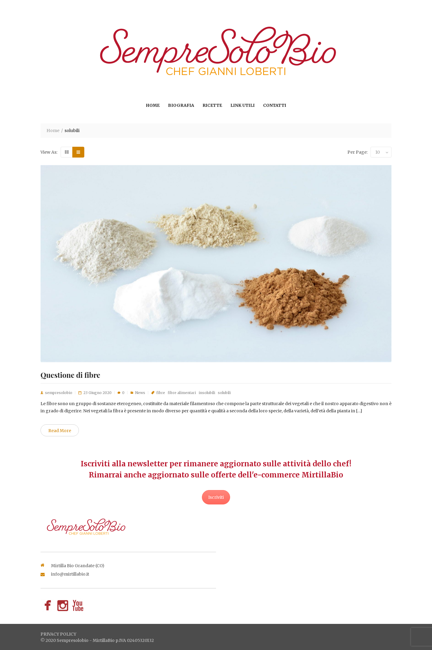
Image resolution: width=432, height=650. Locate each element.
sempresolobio (58, 392)
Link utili (242, 105)
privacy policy (58, 634)
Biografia (181, 105)
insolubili (207, 392)
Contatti (274, 105)
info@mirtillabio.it (70, 574)
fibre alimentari (182, 392)
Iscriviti (216, 497)
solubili (224, 392)
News (140, 392)
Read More (59, 430)
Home (153, 105)
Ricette (212, 105)
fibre (160, 392)
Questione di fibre (70, 375)
